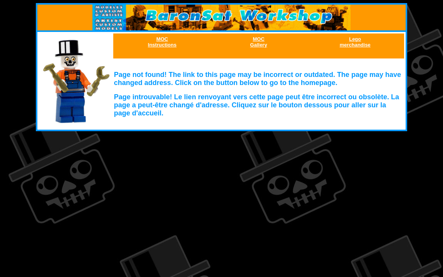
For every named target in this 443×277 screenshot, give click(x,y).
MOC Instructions (162, 42)
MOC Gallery (258, 42)
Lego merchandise (355, 42)
